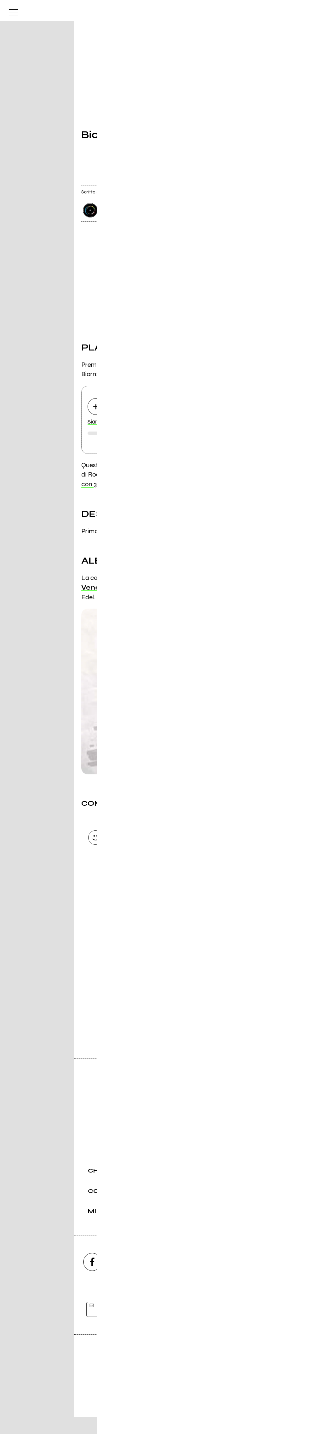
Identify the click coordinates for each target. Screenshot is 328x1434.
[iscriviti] (228, 1326)
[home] (149, 10)
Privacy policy (182, 1406)
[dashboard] (316, 10)
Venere (94, 588)
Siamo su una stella (112, 422)
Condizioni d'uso (149, 1406)
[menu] (12, 10)
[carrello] (290, 10)
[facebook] (92, 1279)
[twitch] (200, 1279)
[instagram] (128, 1279)
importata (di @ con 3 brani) (149, 475)
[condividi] (241, 180)
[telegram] (236, 1279)
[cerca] (303, 10)
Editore (164, 1375)
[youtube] (164, 1279)
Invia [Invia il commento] (140, 891)
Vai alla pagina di (164, 1000)
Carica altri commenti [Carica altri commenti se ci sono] (146, 903)
